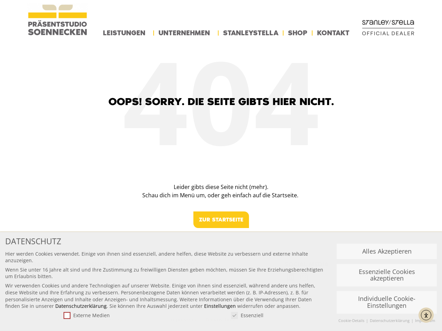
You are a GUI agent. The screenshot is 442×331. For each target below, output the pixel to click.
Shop (297, 32)
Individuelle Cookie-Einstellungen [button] (386, 304)
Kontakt (335, 32)
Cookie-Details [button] (351, 323)
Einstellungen (220, 308)
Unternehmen (185, 32)
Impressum (425, 323)
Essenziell (247, 317)
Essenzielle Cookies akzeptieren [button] (387, 277)
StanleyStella (250, 32)
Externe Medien (87, 317)
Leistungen (126, 32)
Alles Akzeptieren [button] (387, 253)
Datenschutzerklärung (81, 308)
